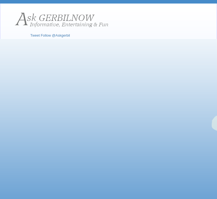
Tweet (35, 35)
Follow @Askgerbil (55, 35)
